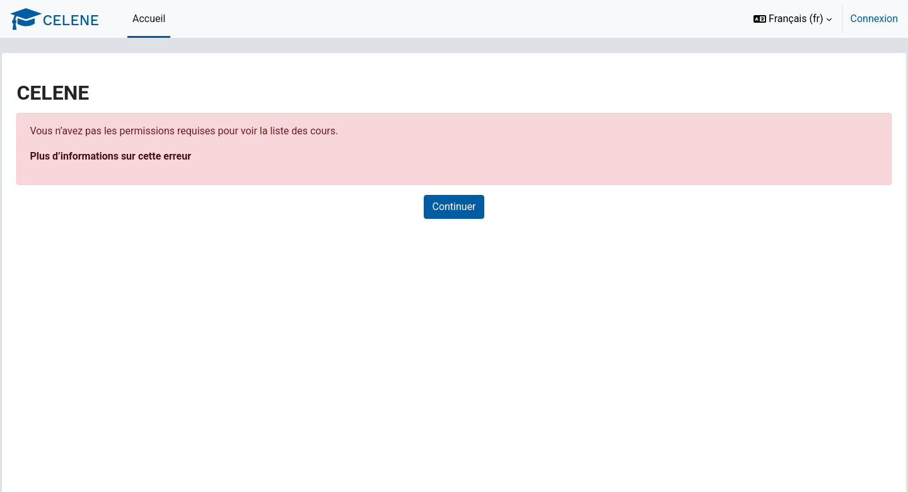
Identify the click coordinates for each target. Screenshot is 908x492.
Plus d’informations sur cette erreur (138, 156)
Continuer (453, 207)
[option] (821, 19)
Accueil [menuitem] (148, 19)
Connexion (874, 19)
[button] (792, 19)
